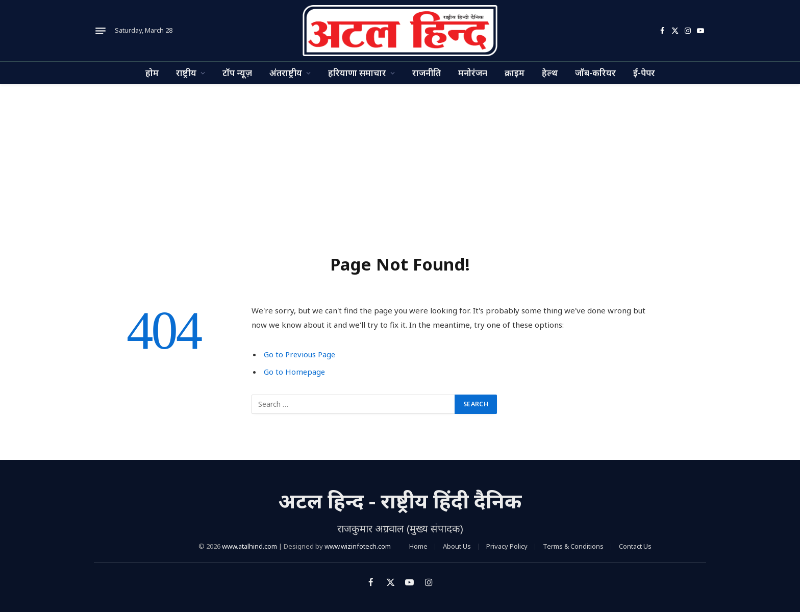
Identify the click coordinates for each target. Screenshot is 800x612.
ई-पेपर (644, 73)
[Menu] (100, 30)
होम (152, 73)
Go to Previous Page (300, 354)
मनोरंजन (472, 73)
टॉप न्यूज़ (237, 73)
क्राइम (514, 73)
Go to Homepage (295, 371)
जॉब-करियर (595, 73)
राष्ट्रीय (186, 73)
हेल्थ (550, 73)
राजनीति (426, 73)
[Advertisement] (400, 160)
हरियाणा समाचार (357, 73)
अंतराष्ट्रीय (285, 73)
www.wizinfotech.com (357, 546)
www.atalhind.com (249, 546)
